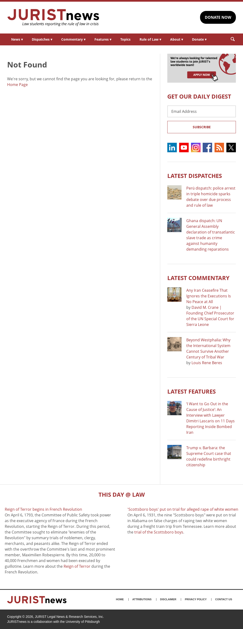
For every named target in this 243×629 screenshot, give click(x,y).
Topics (125, 39)
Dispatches (42, 39)
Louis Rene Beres (207, 362)
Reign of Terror (77, 566)
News (17, 39)
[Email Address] (201, 111)
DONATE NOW (218, 17)
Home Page (17, 84)
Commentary (73, 39)
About (176, 39)
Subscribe (202, 127)
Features (102, 39)
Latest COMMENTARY (198, 278)
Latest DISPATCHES (194, 176)
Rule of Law (150, 39)
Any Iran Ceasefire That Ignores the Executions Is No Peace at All (208, 296)
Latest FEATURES (191, 391)
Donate (199, 39)
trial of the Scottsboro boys (158, 532)
